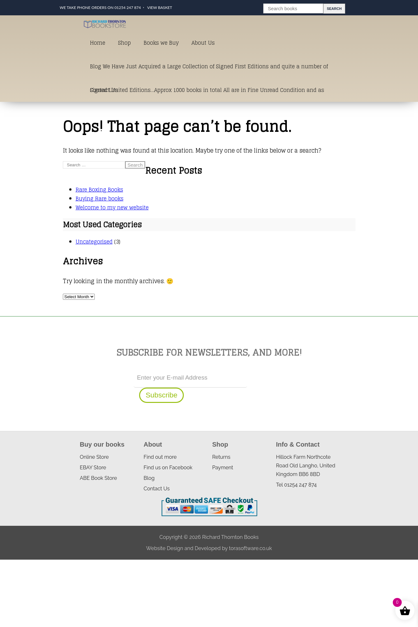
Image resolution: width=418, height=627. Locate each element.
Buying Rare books (99, 198)
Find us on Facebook (168, 468)
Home (97, 42)
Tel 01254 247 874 (296, 485)
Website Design (164, 548)
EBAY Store (93, 468)
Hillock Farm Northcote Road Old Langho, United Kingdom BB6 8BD (305, 465)
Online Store (94, 457)
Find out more (160, 457)
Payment (222, 468)
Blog (149, 478)
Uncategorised (94, 241)
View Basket (159, 7)
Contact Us (104, 90)
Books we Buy (161, 42)
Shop (124, 42)
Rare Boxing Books (99, 189)
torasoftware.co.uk (250, 548)
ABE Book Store (98, 478)
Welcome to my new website (112, 207)
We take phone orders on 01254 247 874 (100, 7)
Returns (221, 457)
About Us (203, 42)
